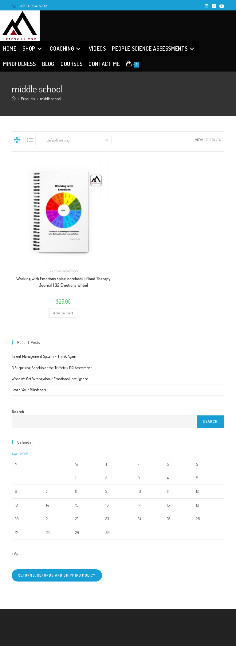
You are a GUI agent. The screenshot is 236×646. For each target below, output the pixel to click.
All (221, 140)
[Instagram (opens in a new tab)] (206, 6)
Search (18, 411)
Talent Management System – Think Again (44, 356)
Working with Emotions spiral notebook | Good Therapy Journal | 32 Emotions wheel (63, 282)
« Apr (16, 553)
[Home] (14, 98)
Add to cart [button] (63, 313)
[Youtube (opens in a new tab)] (221, 6)
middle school (50, 98)
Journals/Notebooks (63, 271)
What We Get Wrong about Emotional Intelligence (50, 378)
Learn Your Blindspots (29, 389)
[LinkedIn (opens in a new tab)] (214, 6)
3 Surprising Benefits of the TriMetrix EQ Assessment (52, 367)
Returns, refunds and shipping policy (57, 575)
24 (213, 140)
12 (207, 140)
